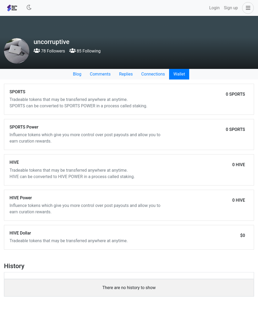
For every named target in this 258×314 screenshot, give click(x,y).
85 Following (85, 51)
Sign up (231, 7)
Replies (126, 74)
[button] (247, 8)
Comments (100, 74)
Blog (77, 74)
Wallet (179, 74)
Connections (153, 74)
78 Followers (49, 51)
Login (214, 7)
